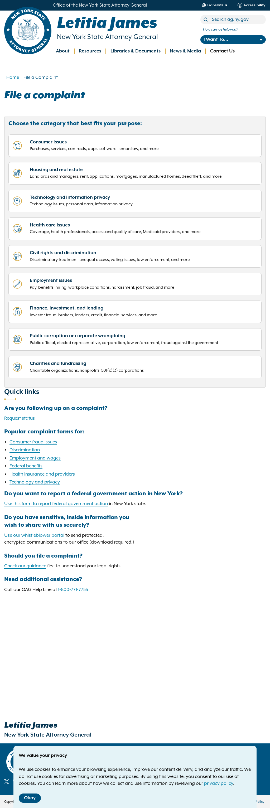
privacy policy (218, 783)
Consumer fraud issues (33, 442)
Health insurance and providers (42, 474)
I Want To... (216, 39)
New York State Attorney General (107, 37)
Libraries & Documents (135, 51)
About (63, 51)
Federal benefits (25, 466)
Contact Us (222, 51)
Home (12, 77)
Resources (90, 51)
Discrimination (24, 450)
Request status (19, 418)
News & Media (185, 51)
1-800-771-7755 (73, 589)
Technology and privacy (34, 482)
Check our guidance (25, 566)
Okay (30, 798)
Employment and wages (35, 458)
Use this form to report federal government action (56, 503)
